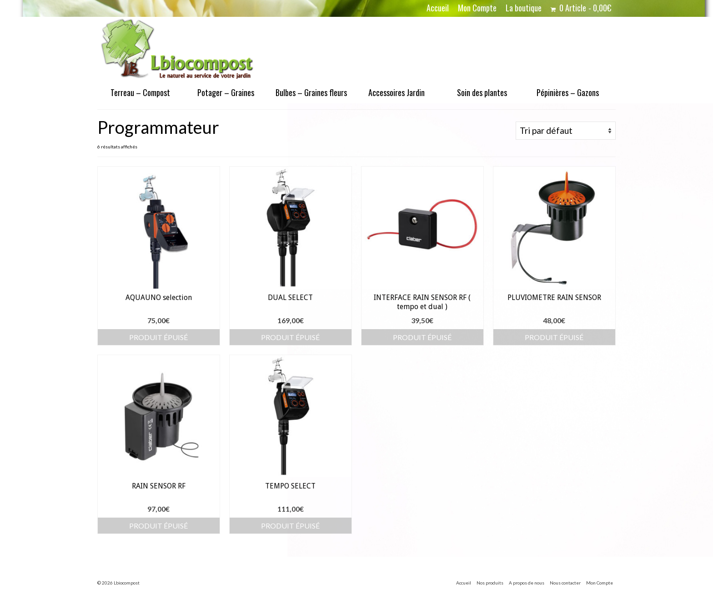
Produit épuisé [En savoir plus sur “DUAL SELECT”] (290, 337)
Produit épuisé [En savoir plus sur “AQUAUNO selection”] (158, 337)
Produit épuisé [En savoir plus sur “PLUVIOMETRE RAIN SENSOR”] (554, 337)
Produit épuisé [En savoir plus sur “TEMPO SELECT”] (290, 525)
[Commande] (566, 131)
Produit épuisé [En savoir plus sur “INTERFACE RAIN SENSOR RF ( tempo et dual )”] (422, 337)
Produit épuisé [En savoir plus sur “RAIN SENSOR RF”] (158, 525)
